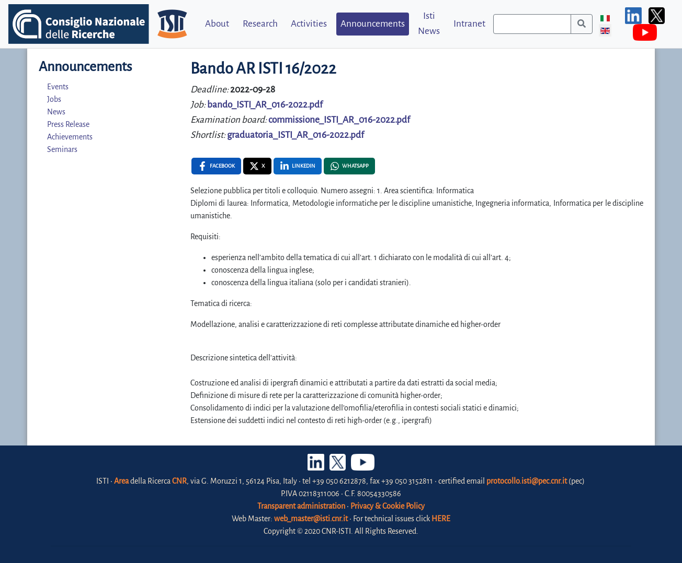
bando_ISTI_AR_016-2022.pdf (265, 105)
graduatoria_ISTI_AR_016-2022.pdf (295, 135)
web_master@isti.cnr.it (311, 518)
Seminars (62, 149)
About (217, 24)
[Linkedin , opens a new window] (298, 166)
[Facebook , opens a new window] (216, 166)
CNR (179, 481)
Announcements (372, 24)
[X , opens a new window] (257, 166)
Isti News (429, 23)
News (56, 112)
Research (260, 24)
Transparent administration (301, 506)
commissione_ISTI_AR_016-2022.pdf (339, 120)
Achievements (70, 137)
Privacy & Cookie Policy (387, 506)
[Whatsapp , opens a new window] (349, 166)
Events (58, 87)
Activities (309, 24)
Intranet (469, 24)
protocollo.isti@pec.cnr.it (526, 481)
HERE (440, 518)
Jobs (54, 99)
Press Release (68, 124)
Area (121, 481)
